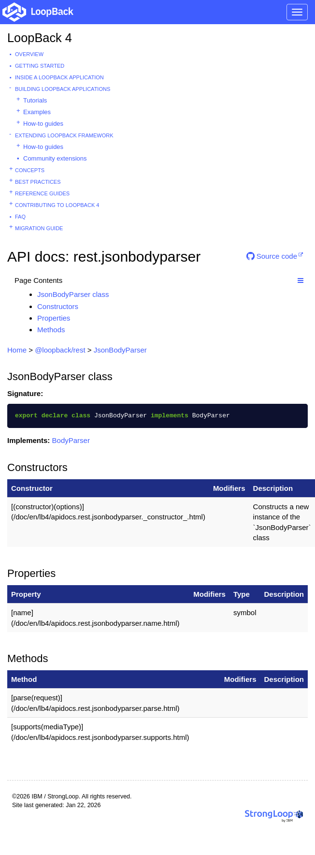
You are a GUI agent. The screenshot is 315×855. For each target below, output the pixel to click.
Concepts (29, 170)
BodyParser (71, 440)
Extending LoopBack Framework (64, 135)
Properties (53, 318)
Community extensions (55, 158)
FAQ (20, 217)
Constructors (57, 306)
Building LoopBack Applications (62, 89)
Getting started (39, 66)
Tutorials (35, 100)
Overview (29, 54)
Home (17, 350)
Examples (37, 112)
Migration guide (39, 228)
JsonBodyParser (120, 350)
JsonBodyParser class (73, 294)
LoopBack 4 (39, 37)
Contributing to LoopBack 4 (57, 205)
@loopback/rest (60, 350)
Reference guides (42, 193)
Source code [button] (271, 256)
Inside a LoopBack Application (59, 77)
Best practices (38, 182)
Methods (51, 329)
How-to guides (43, 123)
